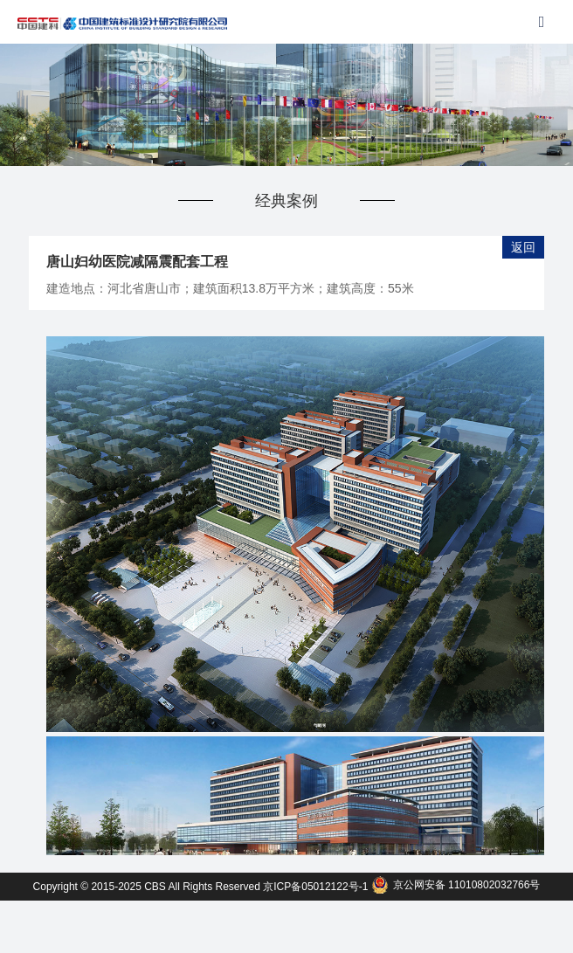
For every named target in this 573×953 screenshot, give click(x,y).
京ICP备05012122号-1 (316, 886)
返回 (523, 247)
